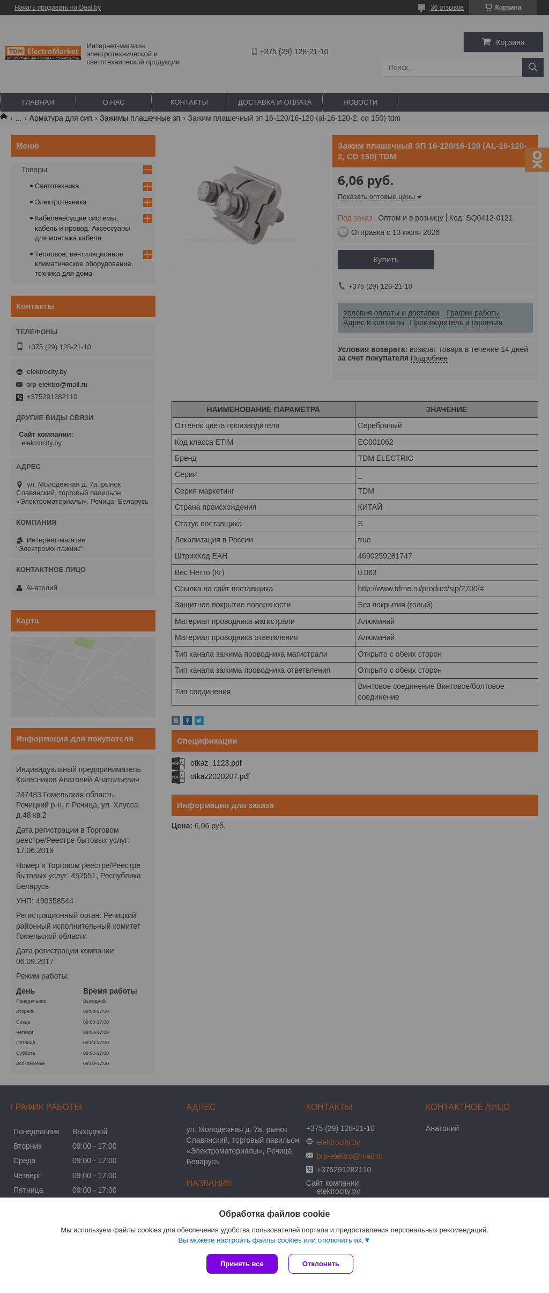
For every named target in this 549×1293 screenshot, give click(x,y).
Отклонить (320, 1264)
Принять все (242, 1264)
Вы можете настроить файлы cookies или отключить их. (270, 1240)
